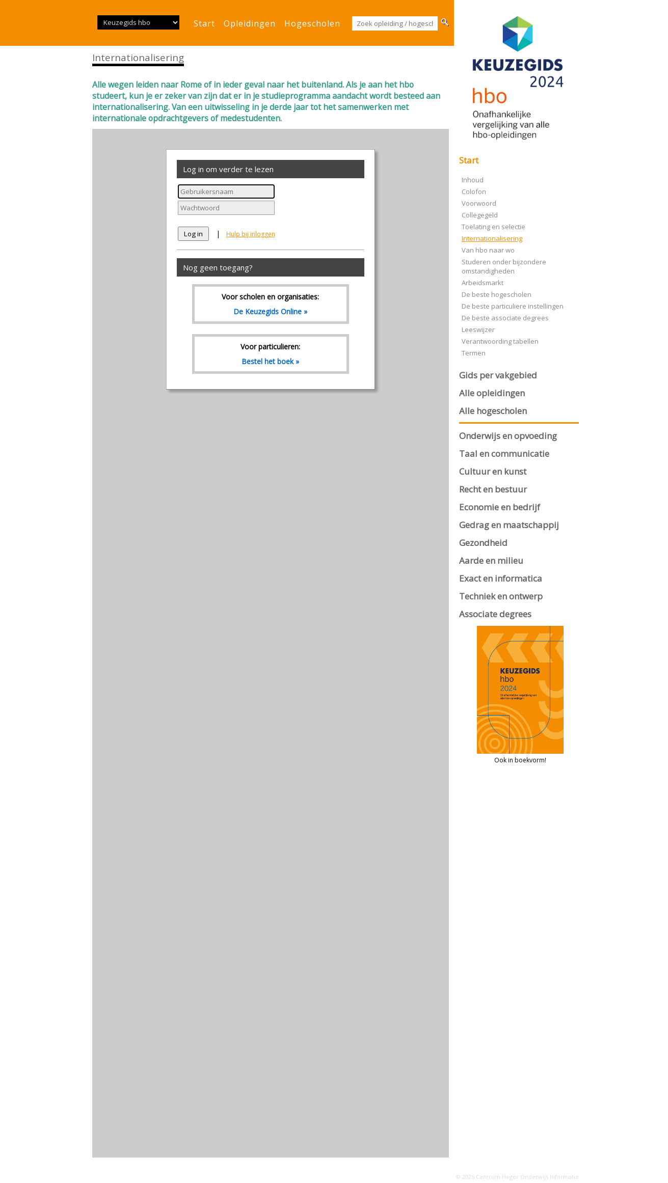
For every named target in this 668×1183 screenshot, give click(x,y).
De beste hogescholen (496, 294)
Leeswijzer (478, 329)
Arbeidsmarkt (482, 282)
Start (468, 160)
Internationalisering (492, 238)
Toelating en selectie (493, 226)
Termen (474, 352)
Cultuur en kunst (492, 471)
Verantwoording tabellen (500, 341)
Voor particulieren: (270, 354)
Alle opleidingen (492, 393)
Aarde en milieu (491, 560)
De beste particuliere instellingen (513, 306)
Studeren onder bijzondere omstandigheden (504, 266)
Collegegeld (480, 214)
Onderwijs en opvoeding (508, 436)
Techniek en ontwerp (501, 596)
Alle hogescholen (493, 411)
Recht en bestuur (493, 489)
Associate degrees (495, 614)
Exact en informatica (500, 578)
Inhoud (473, 179)
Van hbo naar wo (488, 250)
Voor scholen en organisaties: (270, 304)
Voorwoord (479, 203)
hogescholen (312, 23)
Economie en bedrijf (499, 507)
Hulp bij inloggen (250, 234)
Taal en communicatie (504, 453)
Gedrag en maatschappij (509, 525)
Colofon (474, 191)
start (204, 23)
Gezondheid (483, 542)
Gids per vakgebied (498, 375)
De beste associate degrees (505, 317)
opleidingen (250, 23)
